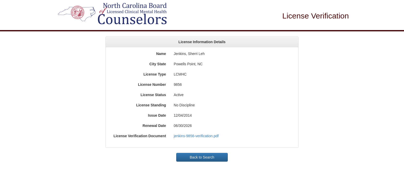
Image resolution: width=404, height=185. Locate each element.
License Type (155, 74)
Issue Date (157, 115)
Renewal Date (154, 126)
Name (161, 54)
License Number (152, 84)
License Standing (151, 105)
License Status (153, 95)
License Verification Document (139, 136)
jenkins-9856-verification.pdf (196, 136)
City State (157, 64)
